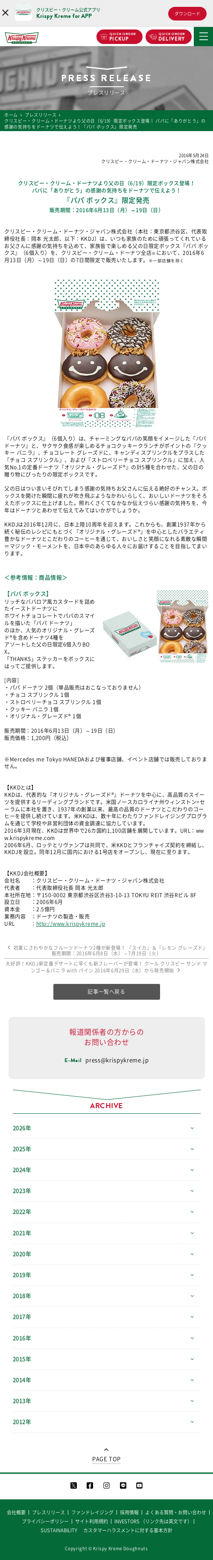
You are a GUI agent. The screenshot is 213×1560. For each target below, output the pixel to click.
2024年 (22, 1170)
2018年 (22, 1296)
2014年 (22, 1380)
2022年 (22, 1212)
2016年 (22, 1338)
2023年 (22, 1191)
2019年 (22, 1275)
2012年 (22, 1422)
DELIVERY (171, 37)
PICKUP (122, 37)
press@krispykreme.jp (117, 1060)
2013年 (22, 1401)
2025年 (22, 1149)
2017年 (22, 1317)
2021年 (22, 1233)
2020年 (22, 1254)
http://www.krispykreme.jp (70, 923)
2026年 (22, 1128)
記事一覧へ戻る (106, 991)
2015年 (22, 1359)
